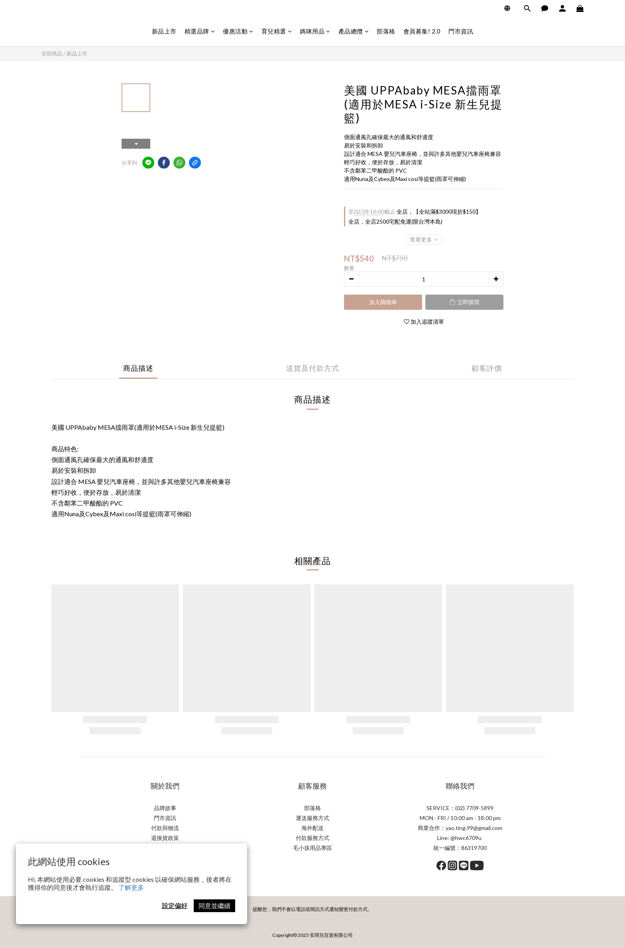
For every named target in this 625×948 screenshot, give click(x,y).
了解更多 (131, 887)
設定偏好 (174, 905)
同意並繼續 (214, 905)
